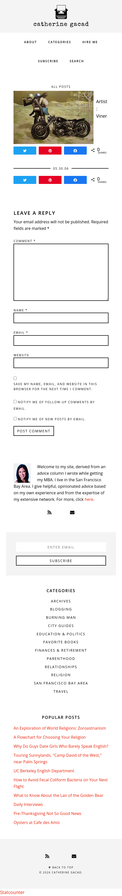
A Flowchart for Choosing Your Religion (50, 737)
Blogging (61, 609)
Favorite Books (61, 642)
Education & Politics (61, 634)
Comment (25, 241)
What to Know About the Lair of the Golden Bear (58, 795)
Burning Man (61, 617)
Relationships (61, 666)
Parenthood (61, 658)
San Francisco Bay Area (61, 683)
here (89, 499)
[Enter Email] (61, 547)
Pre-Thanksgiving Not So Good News (47, 813)
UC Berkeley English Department (44, 771)
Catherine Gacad (61, 16)
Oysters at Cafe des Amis (37, 822)
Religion (61, 674)
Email (21, 332)
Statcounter (12, 892)
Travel (61, 691)
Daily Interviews (28, 804)
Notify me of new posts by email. (52, 419)
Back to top (61, 867)
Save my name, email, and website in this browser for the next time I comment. (55, 386)
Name (21, 310)
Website (21, 355)
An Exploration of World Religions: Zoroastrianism (60, 728)
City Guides (61, 625)
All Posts (61, 87)
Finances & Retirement (61, 650)
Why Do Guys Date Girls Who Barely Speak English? (61, 746)
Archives (61, 601)
